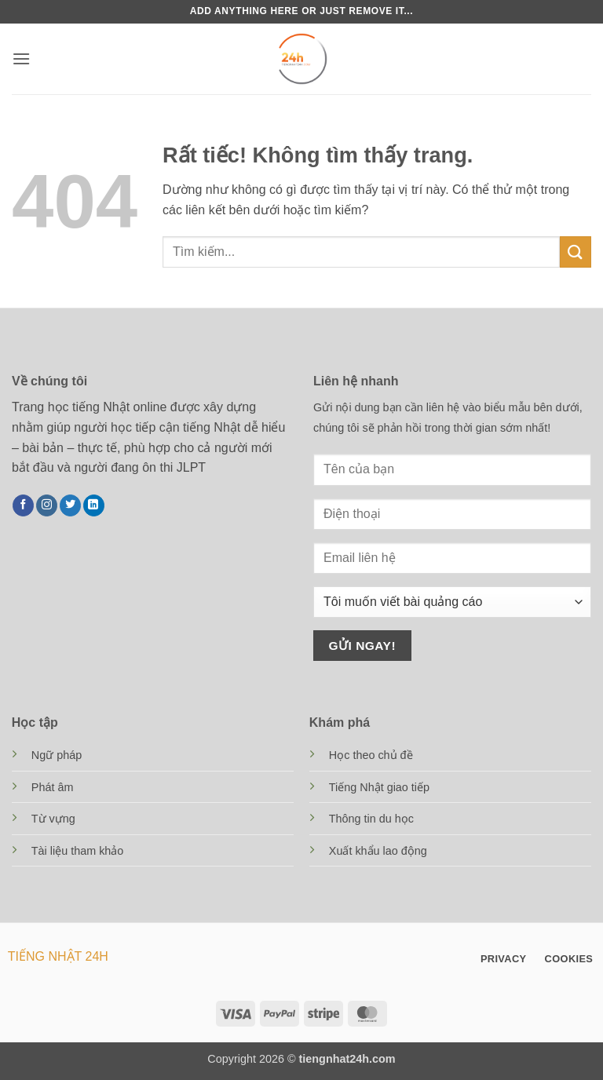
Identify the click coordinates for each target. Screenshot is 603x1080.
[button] (21, 58)
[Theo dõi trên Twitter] (70, 505)
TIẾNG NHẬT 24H (58, 956)
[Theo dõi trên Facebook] (23, 505)
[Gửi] (575, 251)
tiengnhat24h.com (347, 1059)
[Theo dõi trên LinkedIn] (93, 505)
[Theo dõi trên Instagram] (46, 505)
